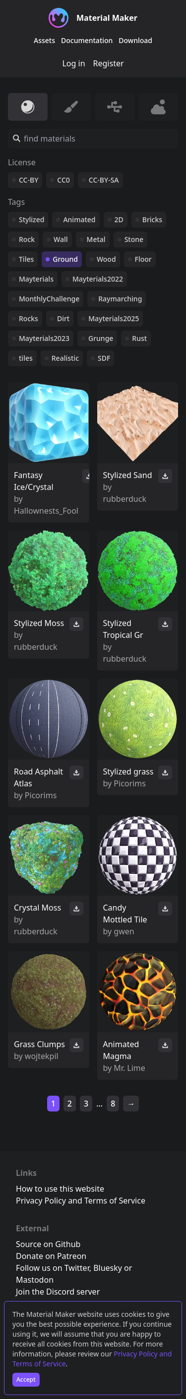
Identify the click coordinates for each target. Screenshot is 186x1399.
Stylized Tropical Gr (123, 629)
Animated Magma (121, 1050)
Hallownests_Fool (46, 510)
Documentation (87, 40)
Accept (26, 1379)
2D (119, 219)
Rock (27, 239)
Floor (143, 259)
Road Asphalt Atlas (38, 777)
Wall (60, 239)
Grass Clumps (39, 1044)
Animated (79, 219)
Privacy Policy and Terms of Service (80, 1200)
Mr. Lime (129, 1067)
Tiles (26, 259)
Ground (65, 259)
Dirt (63, 318)
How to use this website (60, 1188)
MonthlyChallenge (49, 298)
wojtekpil (42, 1056)
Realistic (65, 358)
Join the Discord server (58, 1291)
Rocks (28, 318)
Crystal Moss (37, 907)
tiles (26, 358)
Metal (96, 239)
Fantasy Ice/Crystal (34, 481)
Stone (133, 239)
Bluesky (107, 1267)
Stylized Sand (127, 475)
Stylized (31, 219)
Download (135, 40)
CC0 (63, 180)
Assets (44, 40)
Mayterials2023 (44, 338)
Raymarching (120, 298)
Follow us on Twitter (52, 1267)
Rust (139, 338)
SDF (104, 358)
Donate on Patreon (51, 1256)
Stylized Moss (39, 623)
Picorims (41, 795)
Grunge (100, 338)
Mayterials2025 (113, 318)
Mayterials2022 (97, 279)
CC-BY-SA (104, 180)
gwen (124, 931)
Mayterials (36, 279)
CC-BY (28, 180)
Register (108, 63)
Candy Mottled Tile (125, 913)
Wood (106, 259)
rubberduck (124, 498)
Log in (73, 63)
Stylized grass (128, 771)
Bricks (152, 219)
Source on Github (48, 1244)
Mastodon (35, 1279)
